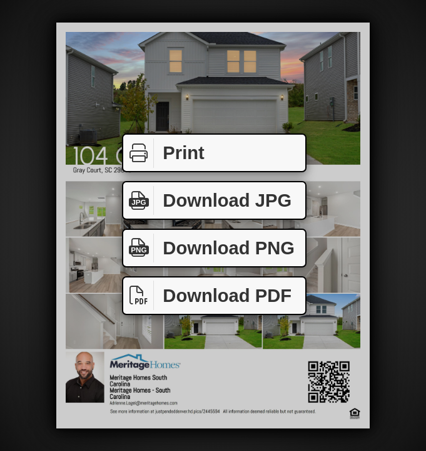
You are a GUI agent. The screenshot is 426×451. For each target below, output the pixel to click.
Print (164, 153)
